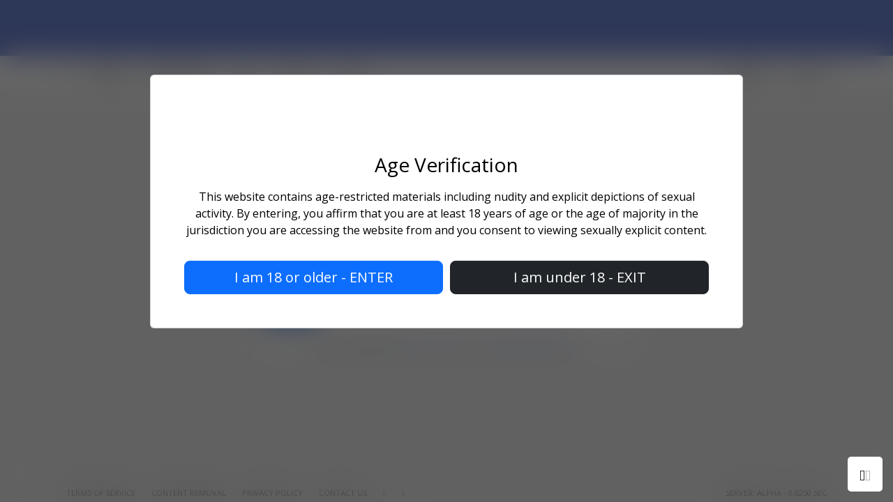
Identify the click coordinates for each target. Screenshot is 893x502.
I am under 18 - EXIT (579, 277)
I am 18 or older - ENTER (313, 277)
